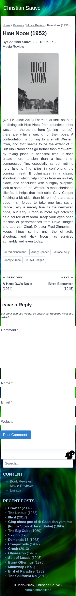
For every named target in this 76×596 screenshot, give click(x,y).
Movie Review (13, 47)
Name (7, 383)
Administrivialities (38, 590)
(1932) (26, 571)
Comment (9, 330)
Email (6, 402)
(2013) (18, 549)
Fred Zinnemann (15, 252)
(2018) (28, 576)
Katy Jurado (12, 259)
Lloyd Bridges (35, 259)
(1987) (24, 544)
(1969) (24, 531)
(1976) (22, 553)
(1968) (19, 535)
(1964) (19, 283)
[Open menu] (70, 8)
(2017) (17, 517)
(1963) (23, 540)
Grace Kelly (62, 252)
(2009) (20, 508)
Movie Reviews (21, 486)
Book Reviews (21, 481)
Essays (15, 490)
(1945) (58, 283)
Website (7, 422)
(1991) (21, 567)
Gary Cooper (39, 252)
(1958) (22, 513)
